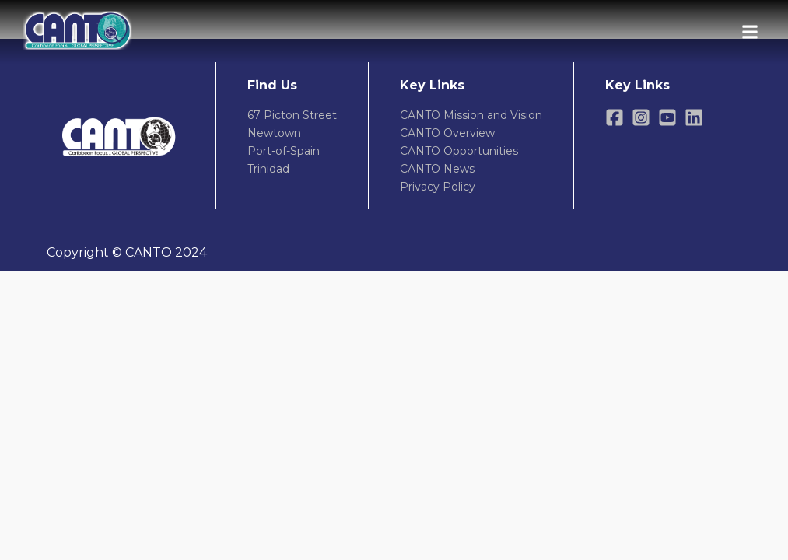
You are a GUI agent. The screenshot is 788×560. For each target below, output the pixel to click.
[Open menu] (750, 32)
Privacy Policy (437, 187)
